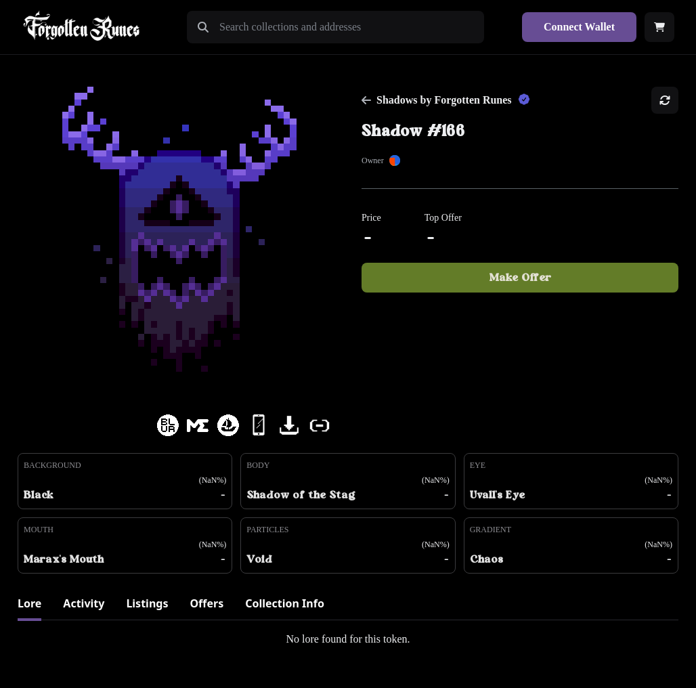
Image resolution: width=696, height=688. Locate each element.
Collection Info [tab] (284, 603)
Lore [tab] (29, 603)
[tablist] (348, 607)
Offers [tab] (206, 603)
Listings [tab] (147, 603)
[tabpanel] (348, 639)
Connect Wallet (579, 27)
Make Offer (520, 277)
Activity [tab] (83, 603)
